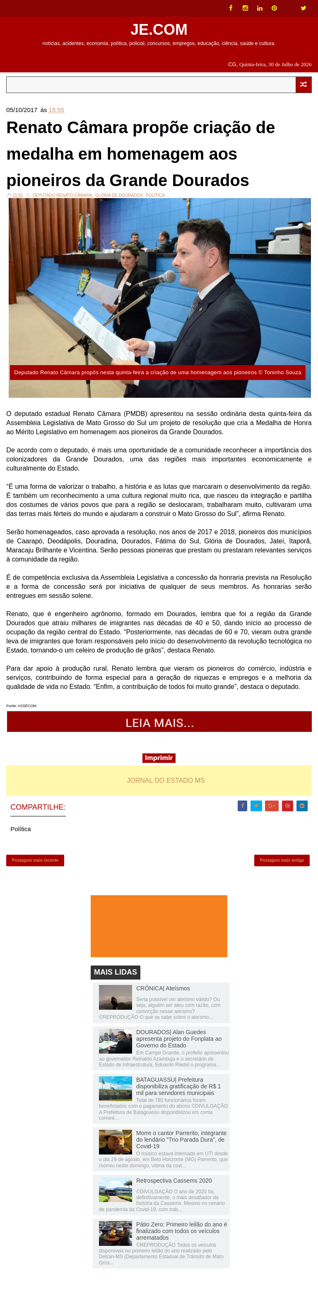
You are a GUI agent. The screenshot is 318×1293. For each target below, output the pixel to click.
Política (155, 195)
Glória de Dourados (118, 195)
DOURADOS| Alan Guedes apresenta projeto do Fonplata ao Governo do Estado (179, 1039)
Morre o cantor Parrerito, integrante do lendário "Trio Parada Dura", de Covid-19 (181, 1140)
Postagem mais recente (35, 860)
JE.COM (159, 29)
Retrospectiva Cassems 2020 (174, 1180)
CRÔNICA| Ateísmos (163, 988)
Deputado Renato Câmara (62, 195)
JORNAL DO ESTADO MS (166, 780)
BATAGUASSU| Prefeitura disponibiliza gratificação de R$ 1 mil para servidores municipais (178, 1086)
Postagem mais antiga (282, 860)
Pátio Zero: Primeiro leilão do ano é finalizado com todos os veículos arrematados (181, 1231)
